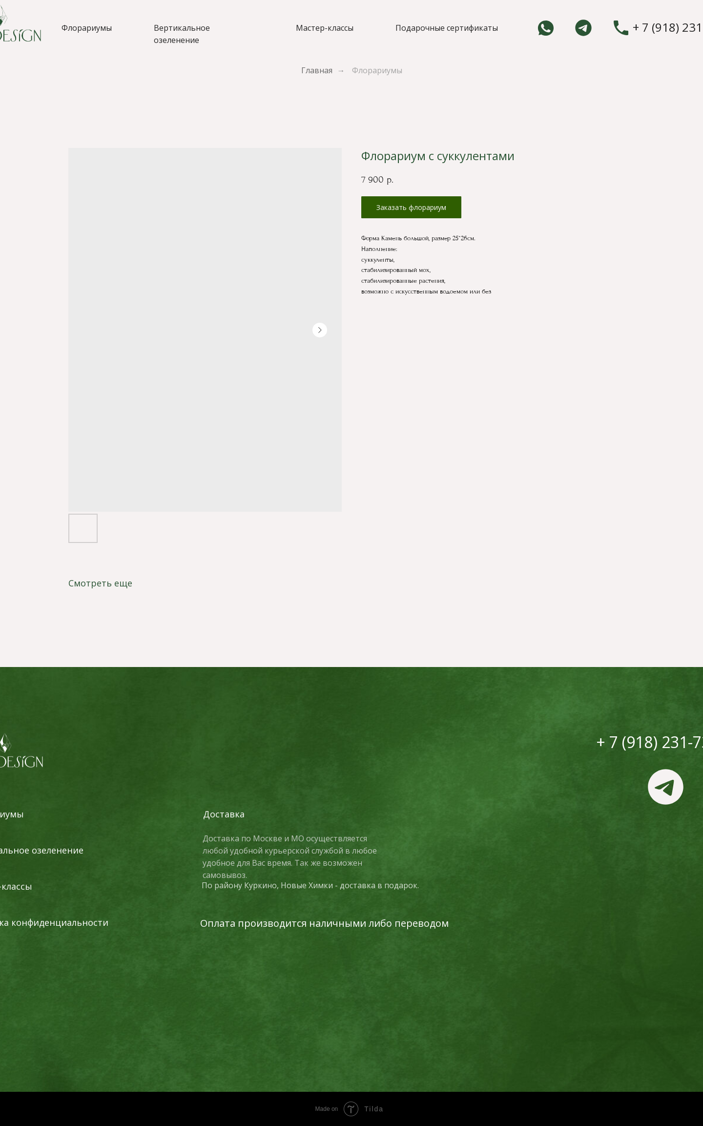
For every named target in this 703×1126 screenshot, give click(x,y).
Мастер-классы (324, 27)
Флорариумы (87, 27)
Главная (316, 70)
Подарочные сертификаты (446, 27)
